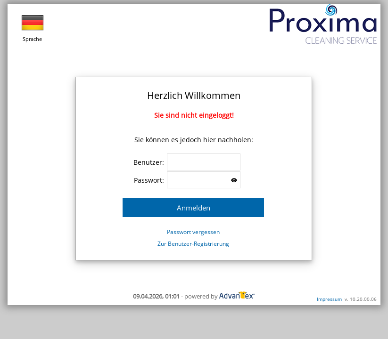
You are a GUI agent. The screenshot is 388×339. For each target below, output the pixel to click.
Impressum (329, 299)
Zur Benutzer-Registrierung (193, 244)
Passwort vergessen (193, 232)
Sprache (32, 26)
